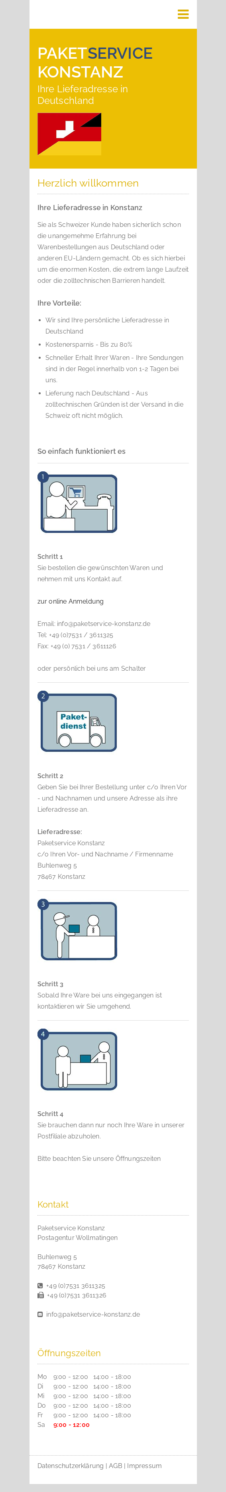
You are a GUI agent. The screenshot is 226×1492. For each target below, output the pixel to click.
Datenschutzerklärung (70, 1466)
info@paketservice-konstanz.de (93, 1314)
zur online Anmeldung (70, 601)
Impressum (144, 1466)
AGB (115, 1466)
